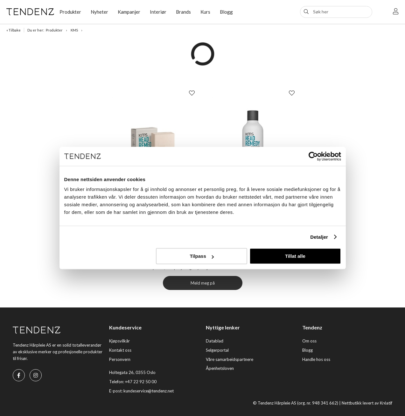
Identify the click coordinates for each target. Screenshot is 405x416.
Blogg (226, 12)
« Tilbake (13, 30)
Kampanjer (129, 12)
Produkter (70, 12)
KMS (74, 30)
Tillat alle (295, 256)
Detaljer (319, 237)
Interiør (158, 12)
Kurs (205, 12)
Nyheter (99, 12)
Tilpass (201, 256)
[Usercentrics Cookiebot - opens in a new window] (313, 156)
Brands (183, 12)
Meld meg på (203, 283)
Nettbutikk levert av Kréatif (367, 402)
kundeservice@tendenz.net (148, 390)
